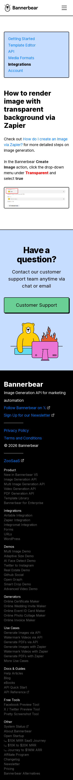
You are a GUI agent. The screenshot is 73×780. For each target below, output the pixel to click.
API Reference (15, 692)
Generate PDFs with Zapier (24, 656)
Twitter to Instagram (19, 565)
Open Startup (14, 736)
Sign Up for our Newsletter (27, 415)
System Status (14, 726)
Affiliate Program (16, 755)
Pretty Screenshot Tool (21, 714)
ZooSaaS (12, 460)
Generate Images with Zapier (25, 647)
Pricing (9, 769)
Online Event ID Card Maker (24, 611)
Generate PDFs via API (21, 642)
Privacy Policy (16, 430)
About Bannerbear (18, 731)
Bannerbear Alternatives (22, 773)
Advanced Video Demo (21, 589)
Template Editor (22, 45)
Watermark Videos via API (23, 637)
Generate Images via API (22, 633)
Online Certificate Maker (22, 601)
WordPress (12, 539)
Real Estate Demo (17, 570)
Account (15, 70)
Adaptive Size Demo (19, 556)
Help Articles (13, 673)
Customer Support (36, 305)
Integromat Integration (20, 525)
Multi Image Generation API (24, 484)
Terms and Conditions (23, 438)
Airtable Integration (18, 515)
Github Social (14, 575)
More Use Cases (16, 661)
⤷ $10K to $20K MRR (20, 745)
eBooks (9, 683)
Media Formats (21, 58)
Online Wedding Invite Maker (25, 606)
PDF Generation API (19, 493)
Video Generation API (20, 489)
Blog (7, 678)
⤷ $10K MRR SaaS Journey (25, 740)
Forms (8, 529)
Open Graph (13, 579)
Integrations (19, 64)
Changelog (12, 759)
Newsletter (12, 764)
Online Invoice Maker (19, 620)
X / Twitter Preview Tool (22, 709)
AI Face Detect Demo (20, 561)
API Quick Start (15, 687)
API (11, 51)
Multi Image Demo (17, 551)
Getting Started (21, 38)
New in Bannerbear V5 (21, 475)
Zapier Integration (17, 520)
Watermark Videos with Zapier (26, 651)
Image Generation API (20, 479)
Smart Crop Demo (17, 584)
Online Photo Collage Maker (25, 615)
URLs (8, 534)
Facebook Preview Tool (21, 704)
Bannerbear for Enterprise (23, 503)
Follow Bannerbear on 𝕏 (25, 407)
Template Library (16, 498)
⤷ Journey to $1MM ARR (23, 750)
